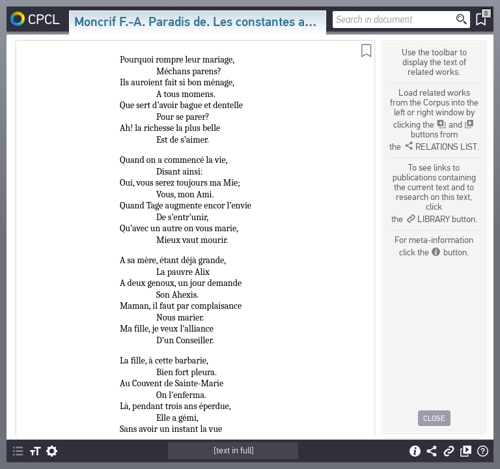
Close (434, 418)
